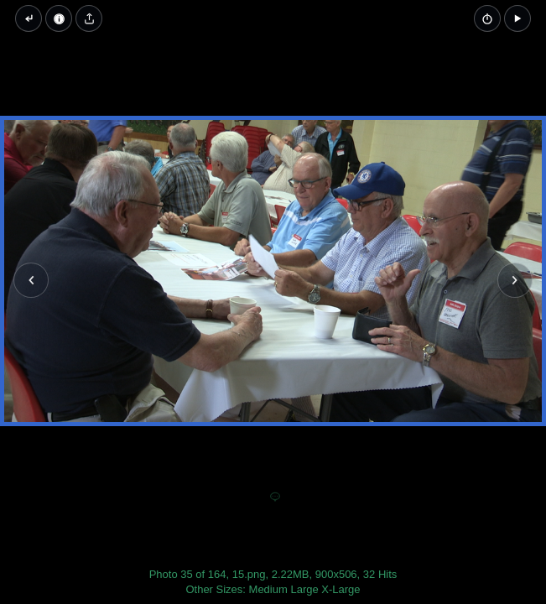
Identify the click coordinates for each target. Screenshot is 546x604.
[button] (517, 18)
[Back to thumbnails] (28, 18)
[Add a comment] (275, 497)
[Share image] (88, 18)
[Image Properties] (58, 18)
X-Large (340, 589)
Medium (268, 589)
